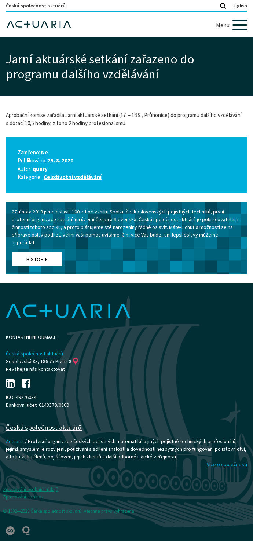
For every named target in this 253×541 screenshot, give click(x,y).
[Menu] (231, 25)
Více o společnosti (227, 464)
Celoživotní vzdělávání (73, 176)
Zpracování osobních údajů (30, 489)
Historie (37, 259)
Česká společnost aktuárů (36, 5)
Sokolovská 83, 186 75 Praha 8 (42, 361)
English (239, 5)
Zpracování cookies (23, 497)
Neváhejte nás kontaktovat (35, 369)
